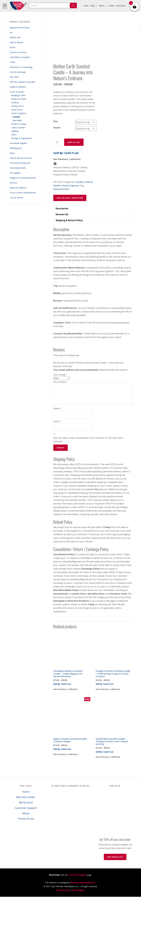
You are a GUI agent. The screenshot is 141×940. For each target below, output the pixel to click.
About (25, 856)
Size (55, 164)
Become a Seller (25, 840)
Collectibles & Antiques (20, 57)
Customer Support (26, 851)
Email (57, 464)
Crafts (12, 62)
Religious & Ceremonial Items (23, 177)
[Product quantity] (58, 186)
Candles (16, 116)
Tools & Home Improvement (23, 192)
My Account (26, 845)
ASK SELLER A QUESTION (70, 241)
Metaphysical (15, 148)
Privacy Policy (63, 933)
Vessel (56, 170)
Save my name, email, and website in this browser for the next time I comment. (88, 483)
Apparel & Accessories (20, 27)
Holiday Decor (17, 106)
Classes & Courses (18, 52)
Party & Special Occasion (21, 158)
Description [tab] (62, 251)
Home (25, 835)
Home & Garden (17, 91)
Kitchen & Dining (18, 124)
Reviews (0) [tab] (62, 257)
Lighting (14, 131)
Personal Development (20, 163)
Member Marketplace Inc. (83, 925)
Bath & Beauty (16, 42)
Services (13, 182)
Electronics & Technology (21, 67)
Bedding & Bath (18, 95)
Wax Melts (17, 120)
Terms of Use (26, 862)
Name (57, 451)
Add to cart (73, 185)
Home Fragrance (18, 113)
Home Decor (17, 109)
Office (14, 134)
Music (12, 153)
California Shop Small (18, 6)
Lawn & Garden (18, 127)
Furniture (15, 102)
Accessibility (78, 933)
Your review (60, 425)
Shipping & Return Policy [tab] (69, 263)
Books (13, 47)
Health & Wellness (18, 87)
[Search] (73, 5)
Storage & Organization (21, 138)
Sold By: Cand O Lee (66, 196)
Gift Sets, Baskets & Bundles (22, 82)
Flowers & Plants (18, 99)
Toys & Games (16, 197)
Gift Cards (14, 77)
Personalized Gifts (18, 168)
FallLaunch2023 (61, 232)
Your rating (60, 418)
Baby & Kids (15, 37)
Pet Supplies (15, 173)
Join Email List (115, 900)
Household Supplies (18, 143)
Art (11, 32)
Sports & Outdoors (18, 187)
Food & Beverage (18, 72)
